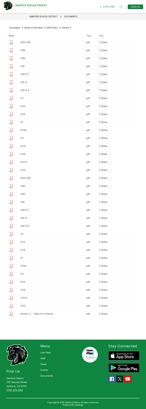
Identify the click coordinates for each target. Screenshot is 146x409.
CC (21, 98)
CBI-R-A (24, 90)
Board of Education (33, 27)
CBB (22, 50)
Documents (70, 16)
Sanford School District (43, 16)
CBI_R (23, 82)
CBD (22, 58)
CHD (22, 170)
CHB (22, 154)
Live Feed (45, 352)
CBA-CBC (25, 42)
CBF (22, 66)
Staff (43, 358)
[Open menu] (107, 7)
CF (21, 122)
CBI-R (23, 217)
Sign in (135, 6)
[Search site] (121, 7)
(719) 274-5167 (14, 390)
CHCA (23, 162)
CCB (22, 114)
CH (22, 138)
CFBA (23, 130)
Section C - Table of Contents (36, 313)
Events (44, 369)
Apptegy (79, 405)
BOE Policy (52, 27)
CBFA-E (24, 74)
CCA (22, 106)
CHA (22, 146)
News (43, 364)
